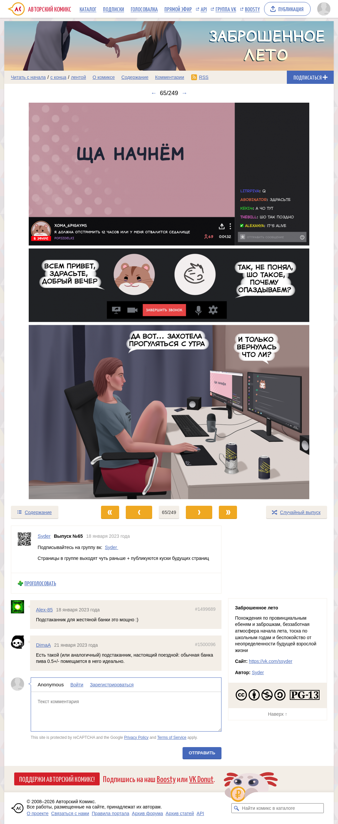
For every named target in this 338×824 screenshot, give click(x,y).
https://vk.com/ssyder (270, 661)
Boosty (252, 9)
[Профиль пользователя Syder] (24, 549)
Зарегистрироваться (111, 684)
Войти (76, 684)
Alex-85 (44, 609)
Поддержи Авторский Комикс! (57, 778)
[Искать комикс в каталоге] (236, 808)
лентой (78, 77)
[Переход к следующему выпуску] (169, 301)
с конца (59, 77)
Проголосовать (40, 583)
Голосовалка (144, 9)
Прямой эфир (178, 9)
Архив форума (147, 813)
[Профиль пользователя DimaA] (20, 642)
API (204, 9)
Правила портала (110, 813)
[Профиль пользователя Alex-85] (20, 606)
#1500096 (205, 644)
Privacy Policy (136, 737)
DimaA (43, 645)
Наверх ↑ (277, 714)
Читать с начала (28, 77)
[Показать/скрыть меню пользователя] (324, 9)
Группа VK (226, 9)
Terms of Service (171, 737)
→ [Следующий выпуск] (184, 93)
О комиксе (103, 77)
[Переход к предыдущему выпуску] (45, 301)
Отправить (202, 752)
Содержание (135, 77)
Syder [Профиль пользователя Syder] (44, 536)
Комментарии (169, 77)
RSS (204, 77)
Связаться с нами (70, 813)
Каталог (88, 9)
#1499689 (205, 609)
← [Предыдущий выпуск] (153, 93)
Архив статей (180, 813)
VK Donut (201, 778)
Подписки (113, 9)
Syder (111, 547)
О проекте (38, 813)
